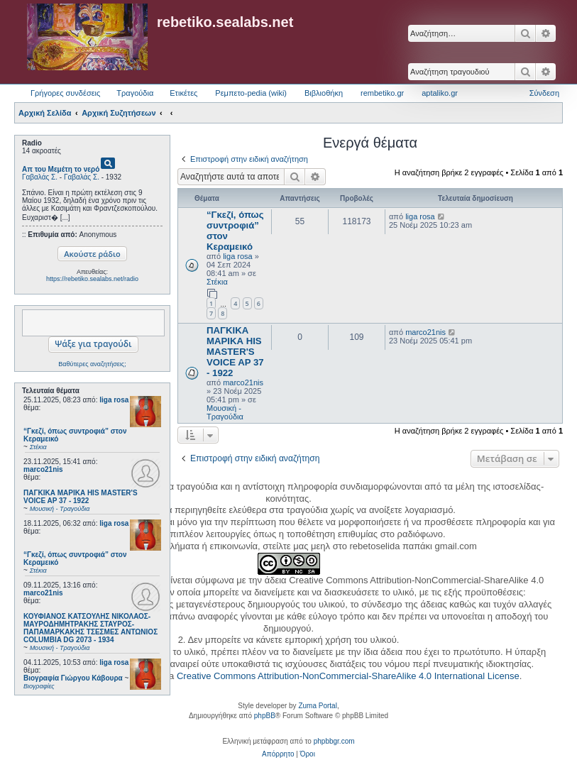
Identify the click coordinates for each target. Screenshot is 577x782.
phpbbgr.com (334, 741)
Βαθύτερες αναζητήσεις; (92, 364)
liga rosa (113, 400)
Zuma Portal (317, 706)
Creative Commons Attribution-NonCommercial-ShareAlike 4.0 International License (348, 676)
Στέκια (217, 281)
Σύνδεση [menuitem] (544, 93)
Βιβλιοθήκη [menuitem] (323, 93)
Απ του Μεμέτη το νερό (60, 169)
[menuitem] (278, 754)
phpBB (264, 716)
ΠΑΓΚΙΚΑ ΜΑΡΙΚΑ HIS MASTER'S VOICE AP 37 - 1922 (235, 351)
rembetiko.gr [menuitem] (382, 93)
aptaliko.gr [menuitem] (440, 93)
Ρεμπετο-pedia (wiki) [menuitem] (251, 93)
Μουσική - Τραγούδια (225, 412)
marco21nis (43, 469)
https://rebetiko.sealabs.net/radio (92, 278)
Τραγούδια (134, 93)
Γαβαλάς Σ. (39, 177)
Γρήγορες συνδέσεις (65, 93)
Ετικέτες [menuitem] (183, 93)
